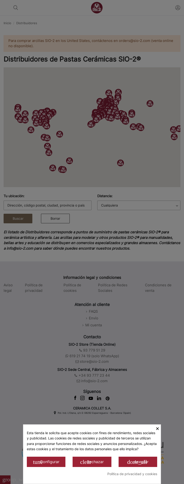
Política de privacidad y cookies (132, 474)
